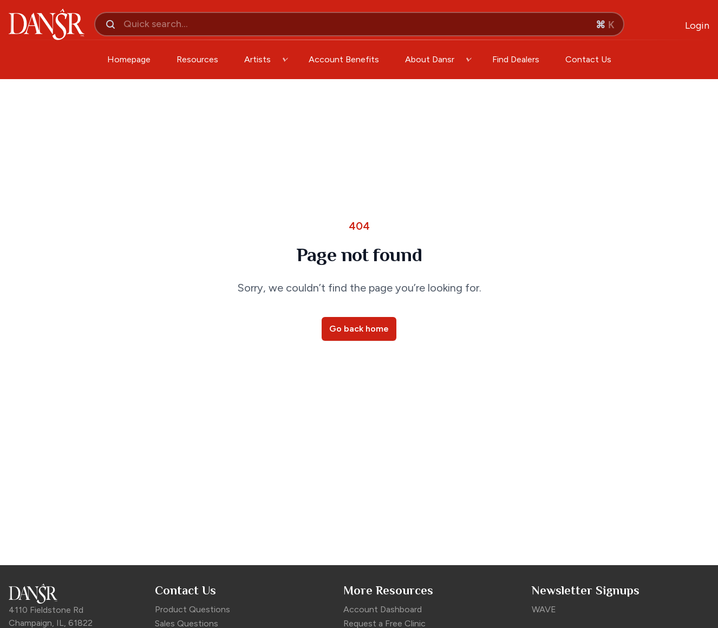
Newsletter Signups (585, 590)
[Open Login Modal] (697, 25)
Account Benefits (344, 59)
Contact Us (588, 59)
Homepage (129, 59)
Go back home (359, 328)
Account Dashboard (382, 609)
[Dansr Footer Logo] (76, 594)
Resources (197, 59)
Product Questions (192, 609)
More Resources (388, 590)
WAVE (544, 609)
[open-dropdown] (285, 59)
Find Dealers (515, 59)
